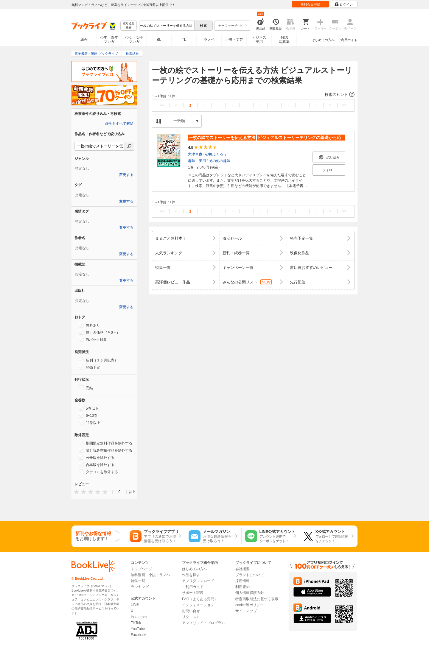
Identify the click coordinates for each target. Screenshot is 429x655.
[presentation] (75, 492)
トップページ (141, 569)
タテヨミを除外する (98, 471)
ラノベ (209, 40)
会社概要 (242, 569)
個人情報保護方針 (249, 593)
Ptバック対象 (93, 339)
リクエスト (191, 617)
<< (162, 105)
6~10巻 (88, 415)
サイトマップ (246, 611)
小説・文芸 (234, 40)
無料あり (89, 325)
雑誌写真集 (284, 39)
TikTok (136, 623)
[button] (253, 95)
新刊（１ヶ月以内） (98, 360)
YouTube (138, 629)
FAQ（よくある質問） (200, 599)
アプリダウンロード (198, 581)
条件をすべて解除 (119, 123)
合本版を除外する (96, 464)
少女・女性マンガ (134, 39)
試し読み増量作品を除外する (105, 450)
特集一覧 (138, 581)
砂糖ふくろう (216, 154)
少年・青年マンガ (109, 39)
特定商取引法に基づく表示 (256, 599)
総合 (84, 40)
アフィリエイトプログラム (203, 623)
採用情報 (242, 581)
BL (159, 39)
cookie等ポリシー (249, 605)
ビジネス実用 (259, 39)
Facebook (139, 635)
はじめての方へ (323, 40)
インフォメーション (198, 605)
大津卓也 (195, 154)
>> (344, 105)
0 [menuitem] (120, 492)
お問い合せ (191, 611)
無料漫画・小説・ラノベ (150, 575)
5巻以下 (89, 408)
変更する (126, 175)
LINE (135, 605)
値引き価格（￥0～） (99, 332)
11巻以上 (89, 422)
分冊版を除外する (96, 457)
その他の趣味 (219, 161)
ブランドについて (249, 575)
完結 (86, 387)
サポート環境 (192, 593)
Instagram (139, 617)
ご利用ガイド (348, 40)
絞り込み (129, 26)
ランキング (140, 587)
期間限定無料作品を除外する (105, 443)
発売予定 (89, 367)
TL (184, 40)
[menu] (119, 492)
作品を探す (191, 575)
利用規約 (242, 587)
